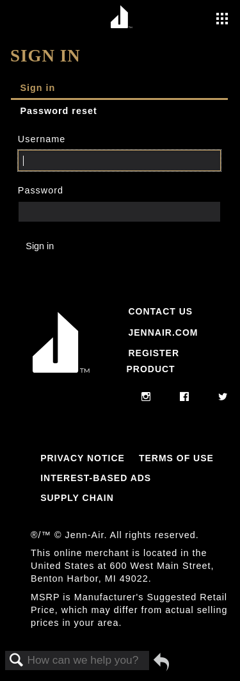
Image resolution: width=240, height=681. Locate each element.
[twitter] (223, 397)
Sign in (37, 88)
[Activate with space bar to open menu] (222, 20)
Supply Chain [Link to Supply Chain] (77, 498)
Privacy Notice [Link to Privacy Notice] (82, 458)
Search (16, 661)
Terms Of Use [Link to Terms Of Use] (176, 458)
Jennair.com (163, 332)
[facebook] (184, 397)
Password (40, 190)
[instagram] (146, 397)
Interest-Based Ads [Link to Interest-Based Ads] (95, 478)
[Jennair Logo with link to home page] (61, 375)
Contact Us (160, 311)
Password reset (58, 111)
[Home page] (121, 17)
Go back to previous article (161, 661)
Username (41, 139)
